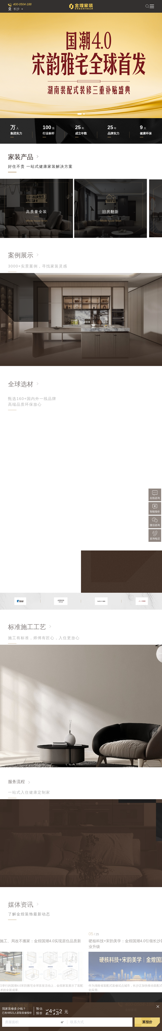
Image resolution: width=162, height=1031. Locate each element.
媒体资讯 (20, 904)
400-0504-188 (22, 4)
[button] (79, 114)
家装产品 (20, 156)
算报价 (147, 1022)
